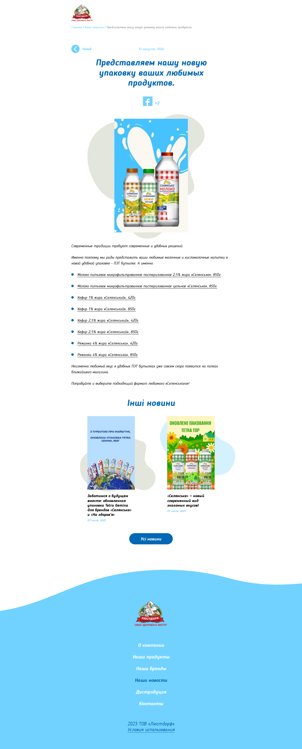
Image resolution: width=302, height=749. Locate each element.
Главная (76, 27)
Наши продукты (151, 657)
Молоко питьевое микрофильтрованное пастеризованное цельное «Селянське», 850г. (147, 286)
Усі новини (151, 539)
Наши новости (94, 27)
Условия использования (151, 730)
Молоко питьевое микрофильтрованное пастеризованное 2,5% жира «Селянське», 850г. (149, 275)
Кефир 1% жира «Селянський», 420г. (106, 298)
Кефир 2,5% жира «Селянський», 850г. (108, 332)
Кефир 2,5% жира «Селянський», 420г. (108, 321)
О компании (151, 645)
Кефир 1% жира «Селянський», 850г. (106, 309)
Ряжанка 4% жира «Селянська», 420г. (107, 344)
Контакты (151, 704)
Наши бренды (151, 669)
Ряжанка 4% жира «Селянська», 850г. (107, 355)
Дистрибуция (151, 692)
